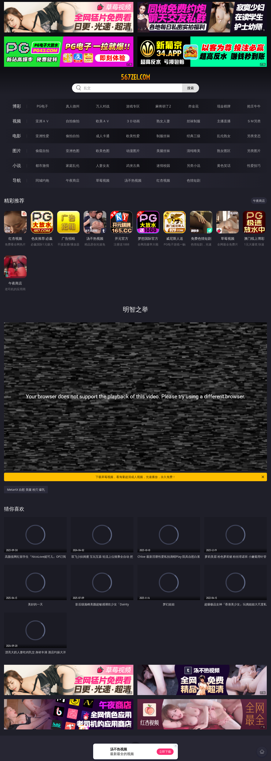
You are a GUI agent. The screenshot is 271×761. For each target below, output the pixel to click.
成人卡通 (102, 136)
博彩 (16, 106)
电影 (16, 136)
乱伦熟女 (224, 136)
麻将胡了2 (163, 106)
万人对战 (102, 106)
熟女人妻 (163, 121)
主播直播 (224, 121)
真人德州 (72, 106)
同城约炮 (42, 180)
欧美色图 (102, 150)
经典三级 (193, 136)
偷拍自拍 (72, 136)
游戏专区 (133, 106)
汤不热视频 (132, 180)
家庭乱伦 (72, 165)
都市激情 (42, 165)
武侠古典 (133, 165)
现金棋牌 (224, 106)
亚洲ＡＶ (42, 121)
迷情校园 (163, 165)
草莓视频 (102, 180)
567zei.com (135, 77)
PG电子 (42, 106)
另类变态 (254, 136)
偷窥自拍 (42, 150)
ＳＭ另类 (254, 121)
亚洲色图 (72, 150)
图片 (16, 150)
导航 (16, 180)
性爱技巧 (254, 165)
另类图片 (254, 150)
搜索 (190, 88)
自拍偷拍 (72, 121)
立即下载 (165, 752)
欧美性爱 (133, 136)
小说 (16, 165)
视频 (16, 121)
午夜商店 (72, 180)
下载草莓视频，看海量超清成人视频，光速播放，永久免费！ (180, 476)
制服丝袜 (163, 136)
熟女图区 (224, 150)
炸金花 (193, 106)
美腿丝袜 (163, 150)
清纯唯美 (193, 150)
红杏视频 (163, 180)
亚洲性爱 (42, 136)
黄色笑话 (224, 165)
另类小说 (193, 165)
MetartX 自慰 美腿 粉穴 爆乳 (26, 490)
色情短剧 (193, 180)
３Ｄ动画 (133, 121)
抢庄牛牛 (254, 106)
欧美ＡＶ (102, 121)
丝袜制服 (193, 121)
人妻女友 (102, 165)
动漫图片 (133, 150)
